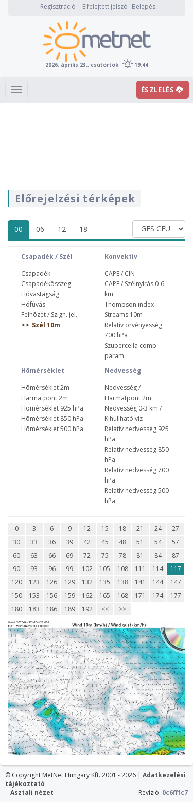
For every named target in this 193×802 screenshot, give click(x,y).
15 (105, 528)
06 (40, 229)
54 (158, 542)
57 (175, 542)
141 (140, 582)
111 (140, 568)
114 (157, 568)
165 (104, 595)
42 (87, 542)
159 (69, 595)
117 (175, 568)
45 (105, 542)
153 (34, 595)
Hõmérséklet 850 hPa (52, 418)
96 (52, 568)
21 (140, 528)
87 (175, 555)
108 (122, 568)
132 (87, 582)
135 (104, 582)
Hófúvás (33, 304)
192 (87, 608)
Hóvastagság (40, 294)
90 (16, 568)
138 (122, 582)
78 (122, 555)
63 (34, 555)
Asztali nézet (32, 792)
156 (51, 595)
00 (18, 229)
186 (51, 608)
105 (104, 568)
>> (122, 608)
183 (34, 608)
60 (16, 555)
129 (69, 582)
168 (122, 595)
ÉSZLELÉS (162, 89)
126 (51, 582)
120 (16, 582)
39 (69, 542)
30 (16, 542)
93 (34, 568)
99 (69, 568)
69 (69, 555)
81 (140, 555)
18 (83, 229)
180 (16, 608)
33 (34, 542)
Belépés (143, 6)
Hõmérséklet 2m (45, 387)
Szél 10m (46, 324)
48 (122, 542)
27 (175, 528)
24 (158, 528)
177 (175, 595)
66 (52, 555)
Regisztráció (58, 6)
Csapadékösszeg (46, 283)
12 (62, 229)
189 (69, 608)
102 (87, 568)
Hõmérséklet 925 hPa (52, 408)
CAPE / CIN (119, 273)
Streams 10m (123, 314)
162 (87, 595)
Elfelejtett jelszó (105, 6)
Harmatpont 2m (44, 398)
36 (52, 542)
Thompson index (129, 304)
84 (158, 555)
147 (175, 582)
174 (157, 595)
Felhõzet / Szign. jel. (49, 314)
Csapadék (35, 273)
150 (16, 595)
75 (105, 555)
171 (140, 595)
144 (157, 582)
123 (34, 582)
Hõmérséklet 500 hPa (52, 428)
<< (105, 608)
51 (140, 542)
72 (87, 555)
